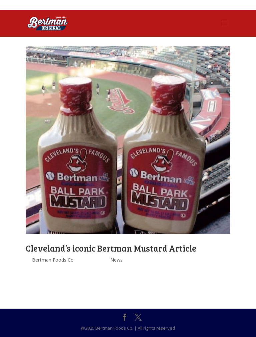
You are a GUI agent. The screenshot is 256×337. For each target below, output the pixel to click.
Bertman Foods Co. (53, 260)
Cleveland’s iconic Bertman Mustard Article (111, 248)
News (116, 260)
